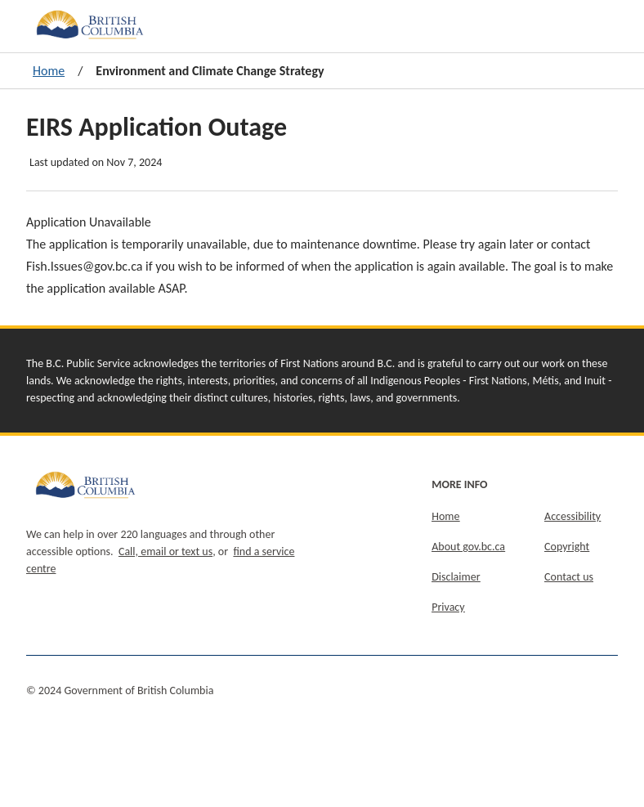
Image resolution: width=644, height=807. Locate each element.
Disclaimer (456, 577)
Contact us (568, 577)
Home (49, 70)
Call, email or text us (165, 551)
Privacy (448, 607)
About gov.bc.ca (468, 547)
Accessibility (572, 516)
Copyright (566, 547)
